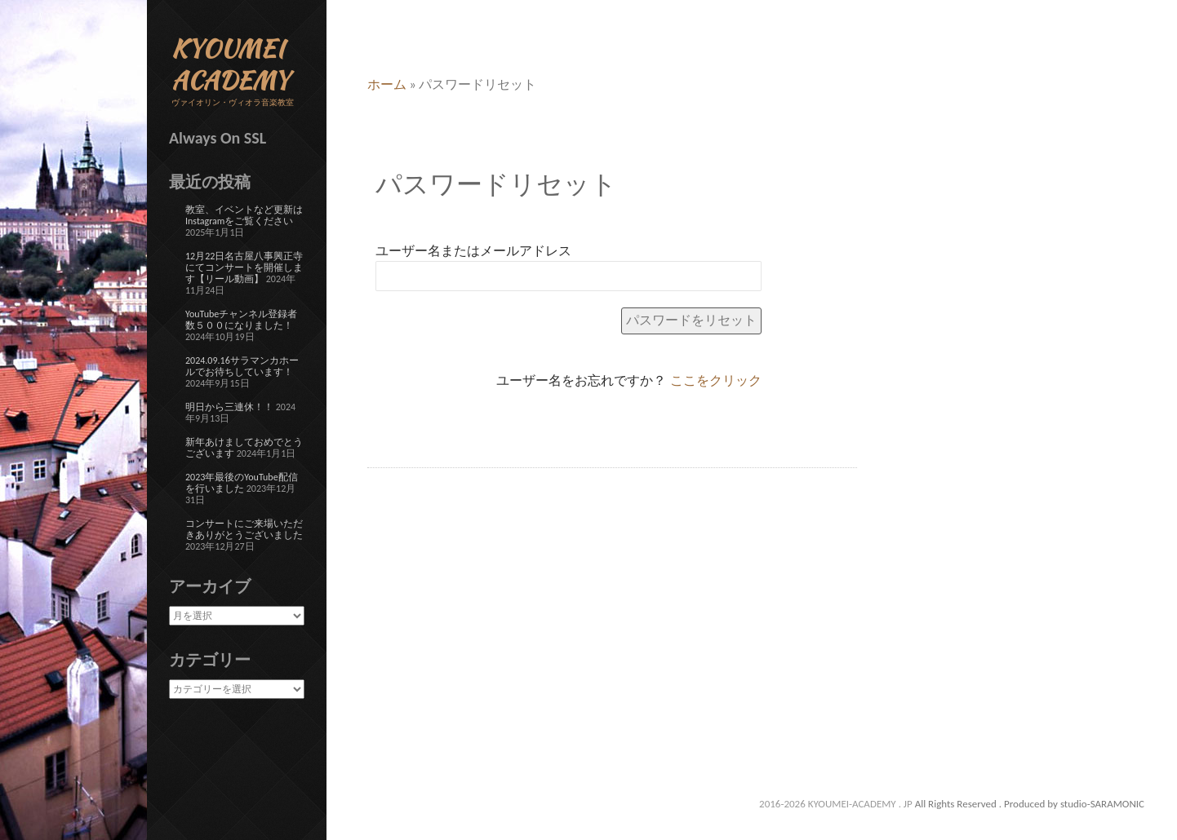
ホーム (386, 84)
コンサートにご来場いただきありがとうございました (244, 529)
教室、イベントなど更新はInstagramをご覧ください (244, 215)
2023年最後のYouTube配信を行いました (241, 482)
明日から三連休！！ (229, 407)
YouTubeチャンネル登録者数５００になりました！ (241, 319)
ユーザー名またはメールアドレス (473, 251)
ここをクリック (716, 380)
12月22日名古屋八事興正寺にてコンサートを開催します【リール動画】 (244, 267)
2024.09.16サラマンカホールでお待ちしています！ (242, 366)
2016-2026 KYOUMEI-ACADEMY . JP (837, 804)
